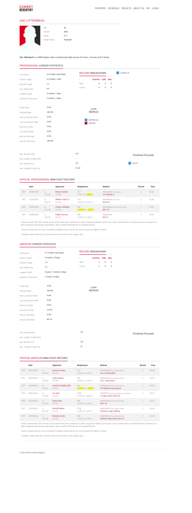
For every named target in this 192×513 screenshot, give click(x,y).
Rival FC (106, 230)
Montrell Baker (58, 461)
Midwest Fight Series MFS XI (112, 471)
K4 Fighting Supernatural (110, 441)
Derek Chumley (58, 423)
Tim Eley (56, 446)
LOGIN (155, 8)
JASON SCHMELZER (61, 438)
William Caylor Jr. (62, 228)
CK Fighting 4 (108, 223)
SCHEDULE (113, 8)
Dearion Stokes (61, 220)
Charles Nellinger (62, 235)
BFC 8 (105, 246)
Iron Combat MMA (107, 426)
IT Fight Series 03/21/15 (110, 449)
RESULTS (126, 8)
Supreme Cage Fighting (110, 464)
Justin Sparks (58, 431)
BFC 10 (106, 238)
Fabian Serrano (61, 243)
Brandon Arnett (58, 469)
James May (57, 453)
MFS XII (103, 456)
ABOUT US (138, 8)
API (148, 8)
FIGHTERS (100, 8)
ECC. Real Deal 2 (107, 433)
